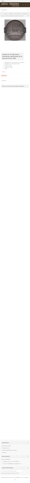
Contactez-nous (5, 448)
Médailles (11, 13)
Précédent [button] (5, 30)
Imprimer (4, 80)
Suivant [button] (24, 30)
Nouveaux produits (6, 445)
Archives (5, 13)
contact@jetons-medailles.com (14, 463)
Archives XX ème (17, 13)
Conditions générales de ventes (9, 450)
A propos (4, 452)
